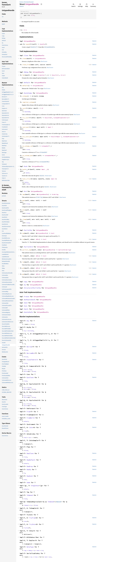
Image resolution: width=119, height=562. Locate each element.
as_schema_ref (27, 146)
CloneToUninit (32, 360)
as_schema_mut (27, 155)
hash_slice (26, 179)
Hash (25, 166)
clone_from (26, 64)
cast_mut (25, 127)
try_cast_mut (27, 136)
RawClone (30, 453)
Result (54, 75)
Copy (25, 282)
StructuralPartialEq (32, 288)
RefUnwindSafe (29, 300)
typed (28, 44)
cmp (23, 194)
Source (22, 6)
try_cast (25, 117)
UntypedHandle (29, 41)
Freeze (26, 296)
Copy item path (41, 4)
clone (24, 58)
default (25, 85)
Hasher (28, 173)
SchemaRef (45, 146)
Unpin (26, 309)
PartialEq (28, 230)
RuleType (30, 547)
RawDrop (30, 466)
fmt (23, 75)
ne (23, 239)
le (23, 262)
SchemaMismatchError (61, 117)
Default (27, 82)
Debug (26, 72)
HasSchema (28, 93)
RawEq (29, 469)
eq (23, 233)
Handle (42, 44)
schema (24, 96)
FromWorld (31, 418)
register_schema (28, 102)
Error (63, 75)
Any (28, 321)
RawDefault (31, 460)
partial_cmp (26, 250)
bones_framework (25, 2)
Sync (25, 306)
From (28, 412)
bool (52, 233)
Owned (59, 502)
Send (25, 303)
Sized (28, 149)
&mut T (50, 127)
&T (42, 108)
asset (32, 2)
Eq (25, 285)
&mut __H (45, 169)
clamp (24, 219)
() (58, 75)
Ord (25, 191)
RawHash (30, 476)
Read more (44, 61)
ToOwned (30, 495)
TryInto (32, 524)
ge (23, 274)
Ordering (55, 194)
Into (31, 427)
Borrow (29, 347)
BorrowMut (31, 353)
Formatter (41, 75)
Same (28, 482)
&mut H (53, 179)
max (23, 200)
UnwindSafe (28, 312)
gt (23, 268)
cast (24, 108)
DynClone (30, 377)
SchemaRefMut (49, 155)
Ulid (32, 15)
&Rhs (37, 239)
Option (60, 250)
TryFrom (32, 518)
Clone (26, 55)
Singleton (35, 486)
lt (23, 256)
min (23, 210)
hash (24, 169)
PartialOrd (28, 247)
